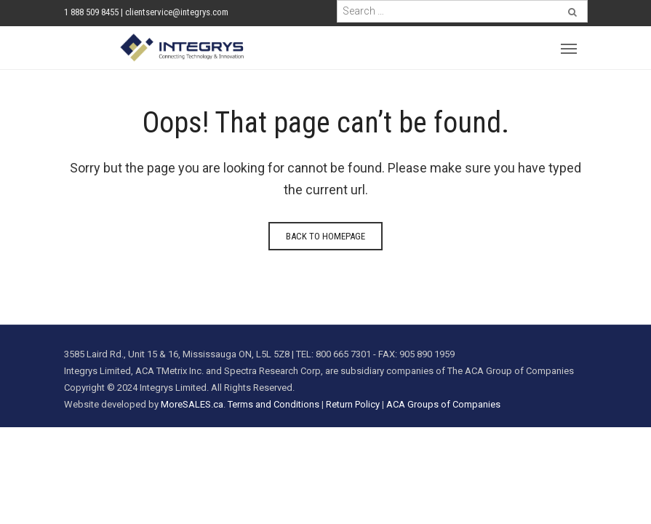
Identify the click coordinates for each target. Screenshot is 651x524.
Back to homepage (325, 236)
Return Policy (353, 404)
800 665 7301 (343, 354)
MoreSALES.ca (192, 404)
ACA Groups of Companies (443, 404)
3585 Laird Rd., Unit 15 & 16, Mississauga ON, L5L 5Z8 (176, 354)
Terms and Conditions (273, 404)
